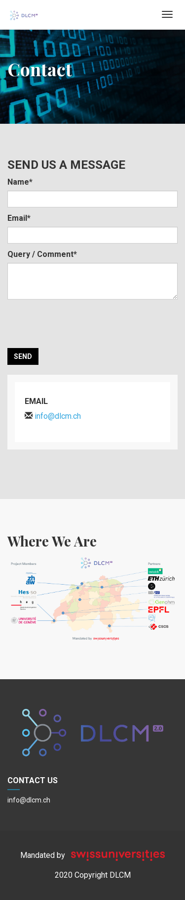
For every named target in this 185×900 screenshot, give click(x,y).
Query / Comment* (42, 254)
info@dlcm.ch (28, 800)
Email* (19, 218)
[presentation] (82, 323)
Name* (20, 182)
